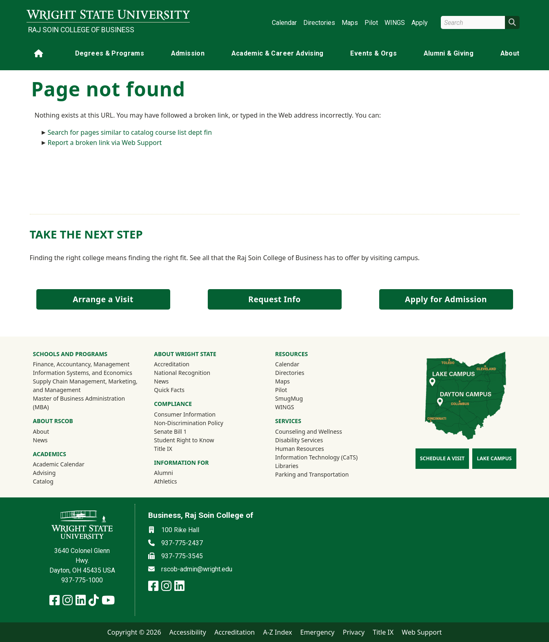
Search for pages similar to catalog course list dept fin (130, 132)
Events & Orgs (373, 53)
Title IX (163, 449)
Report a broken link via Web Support (105, 142)
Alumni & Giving (448, 53)
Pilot (371, 23)
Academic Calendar (58, 464)
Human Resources (299, 449)
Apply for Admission (446, 299)
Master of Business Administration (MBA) (79, 403)
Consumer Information (185, 414)
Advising (44, 473)
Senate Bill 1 (170, 431)
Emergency (317, 632)
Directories (319, 23)
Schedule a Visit (442, 458)
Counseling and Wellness (308, 431)
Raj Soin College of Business (81, 30)
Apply (419, 23)
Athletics (176, 481)
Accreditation (171, 364)
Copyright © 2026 (134, 632)
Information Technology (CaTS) (316, 457)
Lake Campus (494, 458)
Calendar (284, 23)
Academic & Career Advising (277, 53)
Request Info (274, 299)
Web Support (422, 632)
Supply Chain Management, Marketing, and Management (85, 385)
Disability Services (299, 440)
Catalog (43, 481)
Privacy (354, 632)
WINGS (395, 23)
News (40, 440)
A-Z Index (277, 632)
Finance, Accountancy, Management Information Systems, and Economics (83, 368)
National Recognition (182, 373)
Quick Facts (169, 390)
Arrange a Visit (103, 299)
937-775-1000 (82, 580)
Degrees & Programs (109, 53)
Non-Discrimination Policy (188, 423)
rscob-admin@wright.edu (196, 569)
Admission (187, 53)
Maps (350, 23)
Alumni (174, 472)
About (510, 53)
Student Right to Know (184, 440)
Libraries (286, 466)
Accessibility (187, 632)
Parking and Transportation (312, 474)
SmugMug (300, 398)
